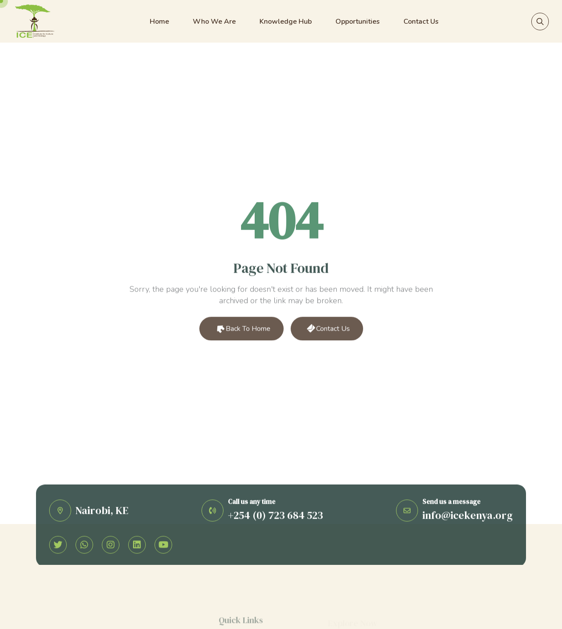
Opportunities (357, 21)
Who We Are (214, 21)
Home (159, 21)
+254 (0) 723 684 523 (275, 517)
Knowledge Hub (285, 21)
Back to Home (242, 330)
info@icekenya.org (467, 517)
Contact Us (421, 21)
